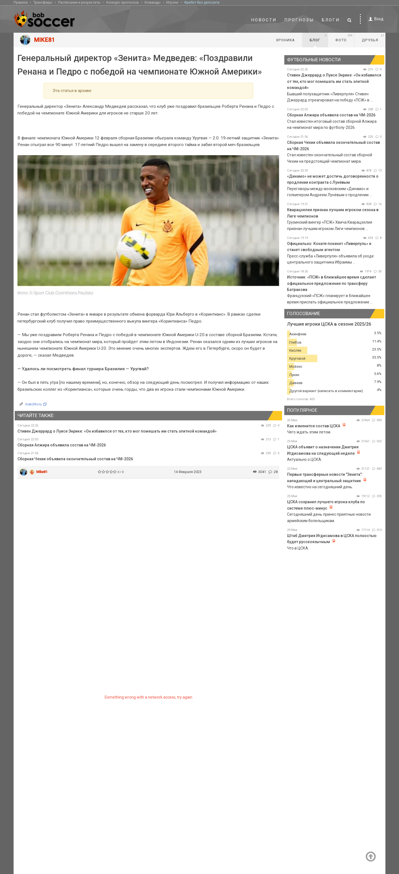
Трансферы (43, 2)
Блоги (331, 19)
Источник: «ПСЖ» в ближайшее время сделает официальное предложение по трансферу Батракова (331, 283)
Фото (344, 38)
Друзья (373, 38)
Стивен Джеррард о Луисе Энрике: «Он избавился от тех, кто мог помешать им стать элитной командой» (117, 431)
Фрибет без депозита (201, 2)
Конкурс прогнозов (122, 2)
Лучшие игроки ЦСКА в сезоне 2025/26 (329, 324)
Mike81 (42, 472)
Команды (152, 2)
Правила (21, 2)
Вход (375, 19)
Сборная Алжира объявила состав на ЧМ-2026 (61, 445)
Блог (318, 38)
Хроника (285, 40)
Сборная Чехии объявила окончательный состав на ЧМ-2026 (75, 459)
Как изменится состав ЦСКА (313, 426)
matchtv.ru (33, 404)
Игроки (172, 2)
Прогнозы (299, 19)
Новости (264, 19)
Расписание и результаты (79, 2)
